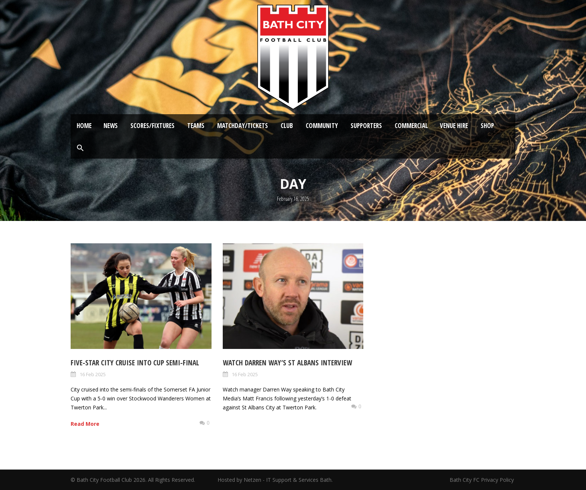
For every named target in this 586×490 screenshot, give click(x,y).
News (111, 125)
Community (322, 125)
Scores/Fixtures (152, 125)
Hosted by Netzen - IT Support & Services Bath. (275, 479)
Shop (487, 125)
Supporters (366, 125)
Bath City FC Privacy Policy (482, 479)
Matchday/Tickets (242, 125)
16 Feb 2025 (93, 374)
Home (84, 125)
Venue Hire (454, 125)
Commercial (411, 125)
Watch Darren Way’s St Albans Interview (287, 363)
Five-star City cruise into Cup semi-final (135, 363)
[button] (80, 148)
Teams (195, 125)
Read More (85, 423)
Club (287, 125)
